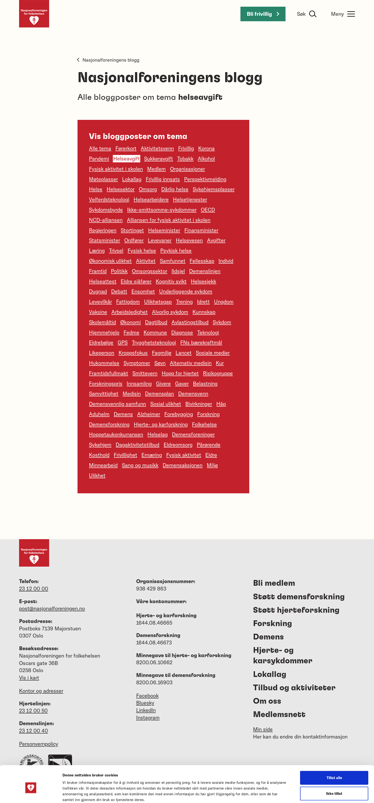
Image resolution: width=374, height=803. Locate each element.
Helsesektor (121, 189)
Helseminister (164, 230)
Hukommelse (104, 363)
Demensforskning (109, 424)
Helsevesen (189, 240)
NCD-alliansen (106, 220)
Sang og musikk (140, 465)
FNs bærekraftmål (201, 342)
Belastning (205, 383)
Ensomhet (143, 291)
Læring (97, 250)
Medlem (156, 168)
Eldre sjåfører (136, 281)
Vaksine (98, 311)
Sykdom (222, 322)
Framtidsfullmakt (108, 373)
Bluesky (145, 702)
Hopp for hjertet (180, 373)
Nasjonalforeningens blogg (108, 60)
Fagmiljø (161, 352)
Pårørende (208, 444)
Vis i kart (29, 677)
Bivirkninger (198, 403)
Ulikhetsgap (158, 301)
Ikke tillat (334, 772)
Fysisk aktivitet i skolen (116, 168)
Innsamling (139, 383)
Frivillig (186, 148)
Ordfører (134, 240)
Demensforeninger (193, 434)
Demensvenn (193, 393)
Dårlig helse (174, 189)
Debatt (119, 291)
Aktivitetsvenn (157, 148)
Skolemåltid (102, 322)
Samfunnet (172, 260)
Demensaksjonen (183, 465)
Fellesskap (202, 260)
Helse (95, 189)
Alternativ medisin (191, 363)
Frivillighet (125, 455)
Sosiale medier (213, 352)
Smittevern (144, 373)
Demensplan (159, 393)
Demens (123, 414)
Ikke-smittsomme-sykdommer (162, 209)
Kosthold (99, 455)
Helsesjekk (203, 281)
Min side (263, 729)
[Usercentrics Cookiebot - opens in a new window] (31, 793)
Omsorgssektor (149, 271)
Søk (301, 14)
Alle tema (100, 148)
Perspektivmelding (205, 179)
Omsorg (148, 189)
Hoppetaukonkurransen (116, 434)
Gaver (182, 383)
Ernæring (151, 455)
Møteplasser (103, 179)
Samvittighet (103, 393)
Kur (220, 363)
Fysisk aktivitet (183, 455)
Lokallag (131, 179)
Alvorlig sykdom (170, 311)
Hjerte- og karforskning (161, 424)
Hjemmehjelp (104, 332)
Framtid (98, 271)
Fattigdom (128, 301)
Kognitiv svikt (171, 281)
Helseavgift (126, 158)
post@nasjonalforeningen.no (52, 608)
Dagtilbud (156, 322)
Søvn (160, 363)
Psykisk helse (176, 250)
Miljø (212, 465)
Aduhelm (99, 414)
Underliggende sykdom (185, 291)
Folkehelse (204, 424)
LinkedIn (146, 710)
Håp (221, 403)
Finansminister (201, 230)
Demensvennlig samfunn (117, 403)
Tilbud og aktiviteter (294, 688)
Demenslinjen (204, 271)
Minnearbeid (103, 465)
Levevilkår (100, 301)
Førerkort (125, 148)
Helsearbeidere (151, 199)
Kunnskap (203, 311)
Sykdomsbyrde (106, 209)
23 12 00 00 (33, 588)
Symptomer (137, 363)
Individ (225, 260)
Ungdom (224, 301)
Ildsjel (178, 271)
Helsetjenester (190, 199)
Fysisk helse (142, 250)
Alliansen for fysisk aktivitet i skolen (168, 220)
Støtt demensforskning (299, 597)
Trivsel (116, 250)
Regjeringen (102, 230)
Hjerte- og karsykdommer (282, 655)
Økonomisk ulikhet (110, 260)
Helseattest (102, 281)
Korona (206, 148)
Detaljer (255, 793)
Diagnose (182, 332)
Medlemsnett (279, 715)
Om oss (267, 701)
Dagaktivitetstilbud (137, 444)
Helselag (157, 434)
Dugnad (98, 291)
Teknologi (208, 332)
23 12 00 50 (33, 710)
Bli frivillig (263, 14)
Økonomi (130, 322)
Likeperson (101, 352)
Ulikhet (97, 475)
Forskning (208, 414)
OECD (208, 209)
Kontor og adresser (41, 690)
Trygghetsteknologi (154, 342)
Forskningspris (105, 383)
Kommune (155, 332)
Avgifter (216, 240)
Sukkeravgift (158, 158)
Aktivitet (146, 260)
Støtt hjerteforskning (296, 610)
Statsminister (104, 240)
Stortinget (132, 230)
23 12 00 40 (33, 730)
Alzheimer (148, 414)
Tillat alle (334, 756)
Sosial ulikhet (165, 403)
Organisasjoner (187, 168)
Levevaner (159, 240)
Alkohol (206, 158)
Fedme (131, 332)
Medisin (132, 393)
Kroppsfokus (133, 352)
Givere (163, 383)
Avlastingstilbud (189, 322)
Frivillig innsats (163, 179)
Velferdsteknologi (109, 199)
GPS (123, 342)
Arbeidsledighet (129, 311)
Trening (184, 301)
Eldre (211, 455)
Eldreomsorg (178, 444)
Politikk (119, 271)
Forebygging (178, 414)
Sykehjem (100, 444)
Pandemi (99, 158)
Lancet (184, 352)
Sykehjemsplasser (213, 189)
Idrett (203, 301)
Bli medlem (274, 583)
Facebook (147, 695)
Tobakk (185, 158)
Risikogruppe (218, 373)
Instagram (148, 717)
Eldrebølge (101, 342)
